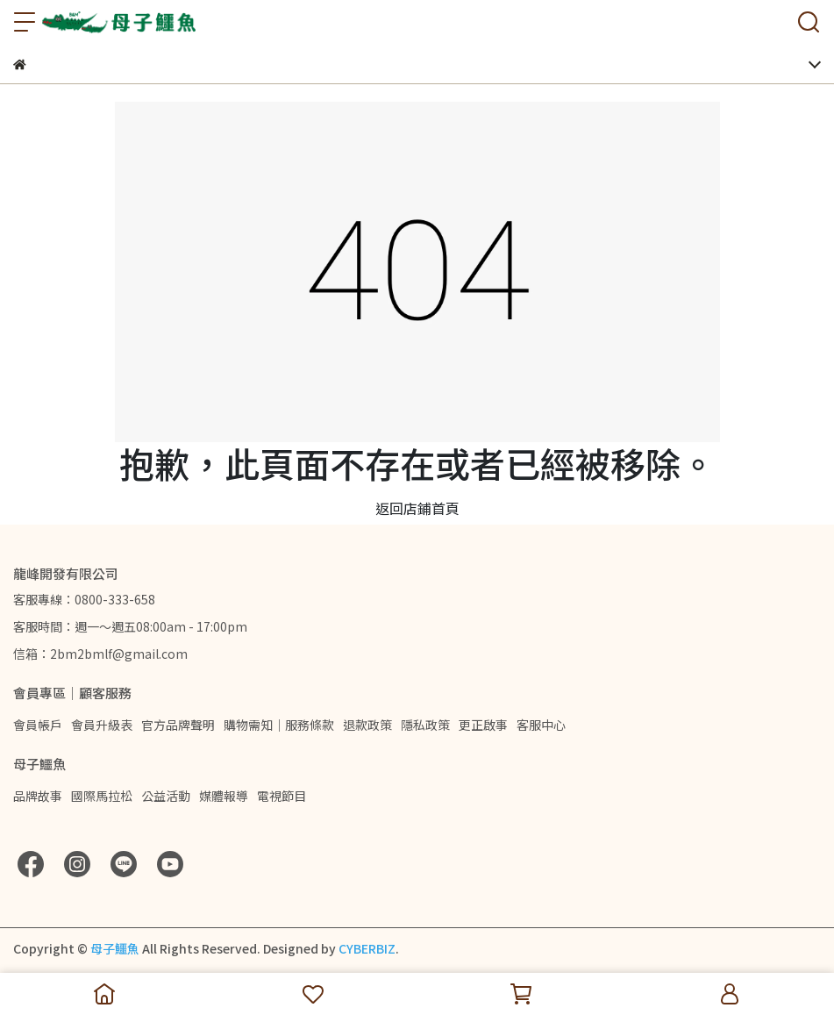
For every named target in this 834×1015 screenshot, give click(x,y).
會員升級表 (101, 724)
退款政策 (367, 724)
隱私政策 (425, 724)
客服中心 (541, 724)
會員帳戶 (37, 724)
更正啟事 (483, 724)
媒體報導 (223, 795)
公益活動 (165, 795)
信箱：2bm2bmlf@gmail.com (100, 653)
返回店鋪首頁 (417, 507)
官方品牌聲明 (178, 724)
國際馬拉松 (101, 795)
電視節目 (281, 795)
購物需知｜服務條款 (279, 724)
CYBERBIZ (367, 948)
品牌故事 (37, 795)
